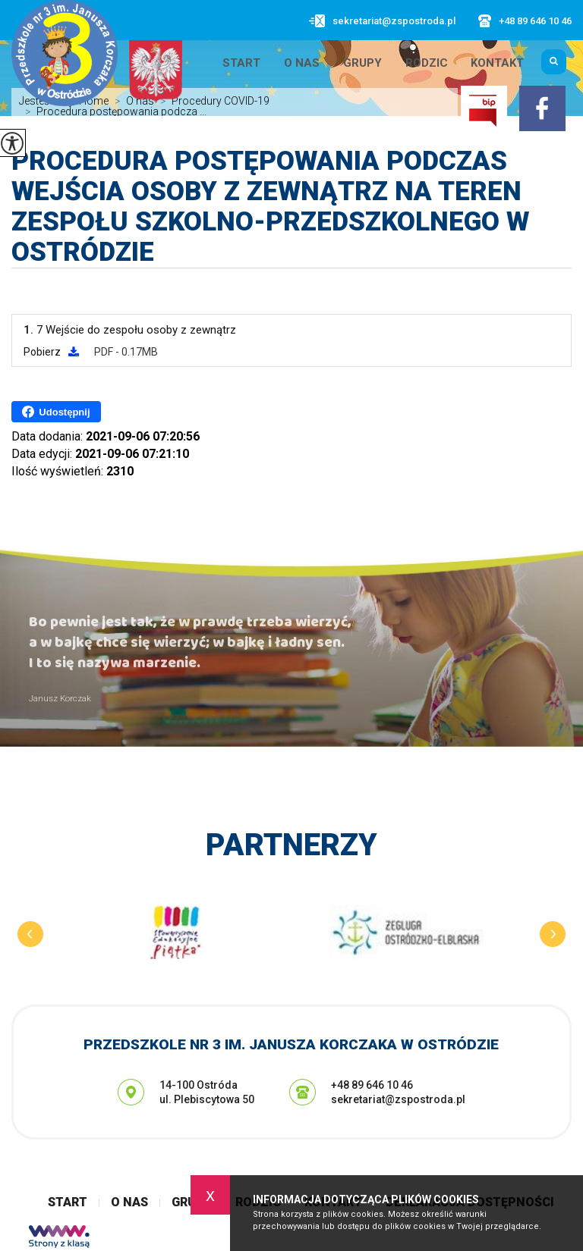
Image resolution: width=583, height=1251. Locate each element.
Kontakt (497, 63)
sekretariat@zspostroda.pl (382, 20)
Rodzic (426, 63)
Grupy (362, 63)
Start (241, 63)
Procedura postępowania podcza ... (112, 111)
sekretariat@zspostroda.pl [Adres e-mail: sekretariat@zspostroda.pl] (398, 1099)
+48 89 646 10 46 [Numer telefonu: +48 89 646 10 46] (372, 1085)
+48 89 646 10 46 (525, 20)
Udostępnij (56, 412)
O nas (302, 63)
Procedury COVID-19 (211, 101)
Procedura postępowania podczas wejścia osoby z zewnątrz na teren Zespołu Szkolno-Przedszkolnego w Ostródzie (270, 207)
